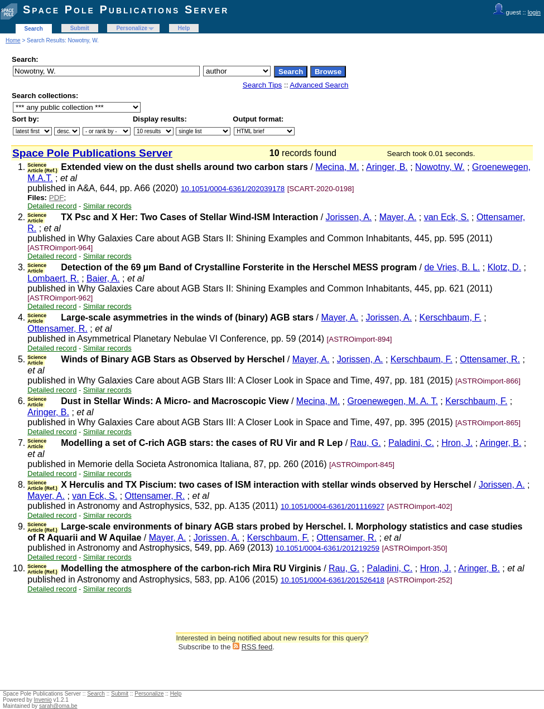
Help (184, 28)
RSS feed (257, 647)
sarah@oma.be (58, 706)
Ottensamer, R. (57, 328)
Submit (79, 28)
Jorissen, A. (349, 217)
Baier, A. (103, 278)
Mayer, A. (398, 217)
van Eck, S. (446, 217)
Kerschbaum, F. (451, 317)
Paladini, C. (411, 443)
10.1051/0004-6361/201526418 (332, 580)
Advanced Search (319, 85)
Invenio (43, 700)
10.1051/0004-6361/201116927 (332, 506)
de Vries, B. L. (452, 267)
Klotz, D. (504, 267)
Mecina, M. (337, 167)
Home (13, 40)
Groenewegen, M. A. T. (392, 401)
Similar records (107, 206)
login (534, 12)
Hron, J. (457, 443)
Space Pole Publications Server (126, 9)
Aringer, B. (387, 167)
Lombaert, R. (53, 278)
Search (34, 29)
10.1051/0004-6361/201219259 (327, 548)
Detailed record (51, 206)
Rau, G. (365, 443)
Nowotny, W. (440, 167)
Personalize (131, 28)
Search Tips (262, 85)
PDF (56, 197)
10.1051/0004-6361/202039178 (233, 188)
